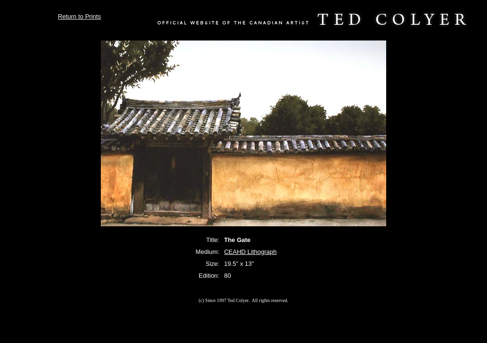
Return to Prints (79, 16)
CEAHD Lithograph (250, 251)
